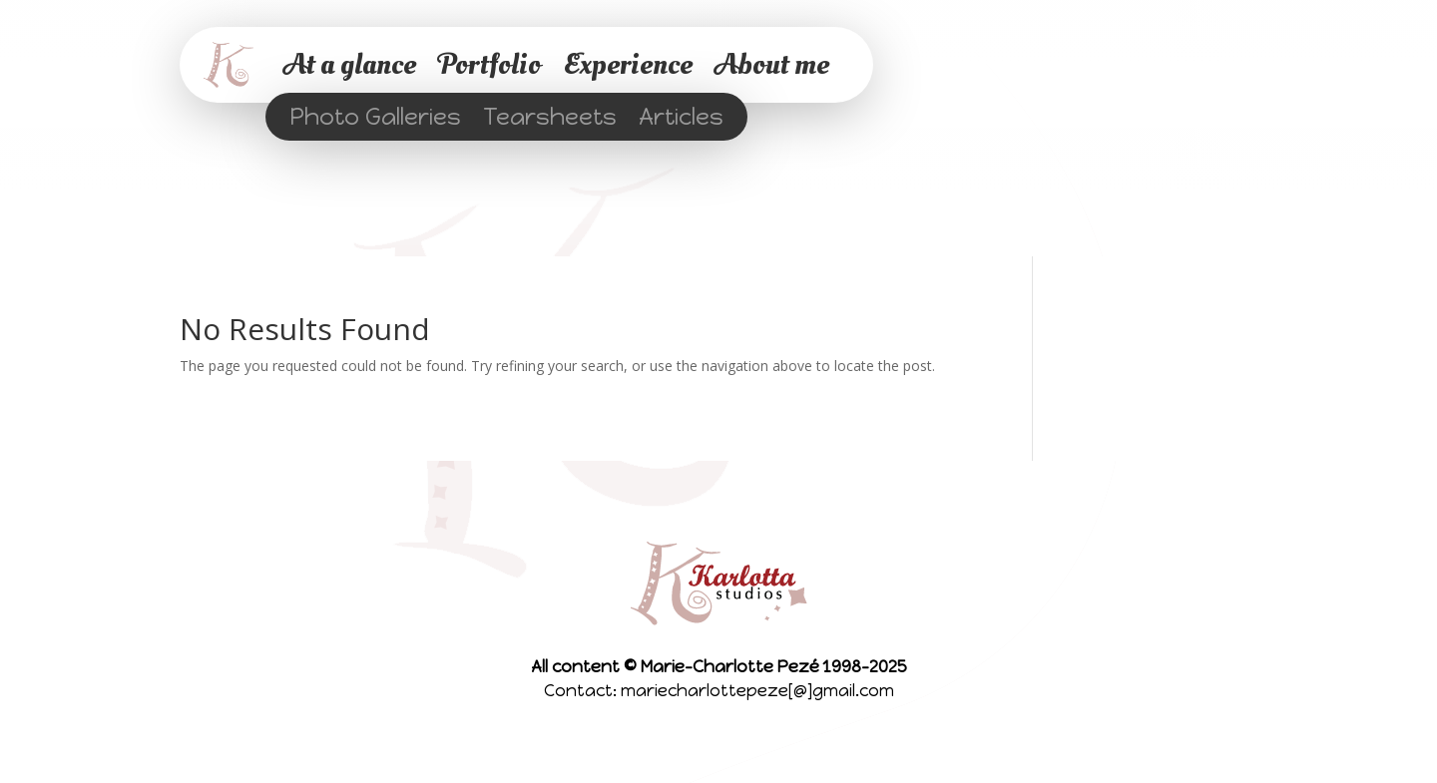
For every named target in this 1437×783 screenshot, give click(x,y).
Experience (628, 64)
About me (772, 64)
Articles (681, 120)
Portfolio (489, 64)
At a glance (349, 64)
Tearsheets (550, 120)
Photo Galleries (375, 120)
